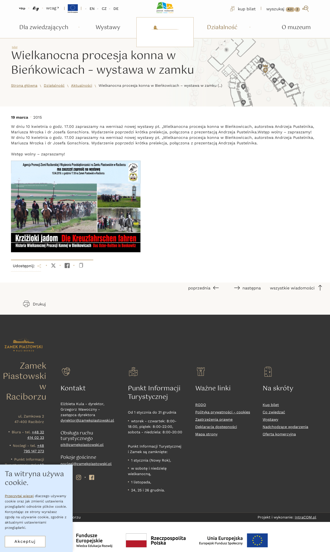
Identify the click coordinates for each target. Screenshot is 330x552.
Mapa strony (206, 434)
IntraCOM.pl (305, 517)
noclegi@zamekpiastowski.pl (86, 464)
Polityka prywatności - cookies (222, 412)
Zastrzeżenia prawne (214, 419)
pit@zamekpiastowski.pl (82, 445)
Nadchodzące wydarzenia (285, 427)
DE (115, 8)
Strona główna (24, 85)
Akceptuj (25, 541)
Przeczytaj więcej (19, 496)
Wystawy (270, 419)
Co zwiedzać (274, 412)
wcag (52, 8)
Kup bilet (271, 405)
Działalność (54, 85)
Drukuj (34, 304)
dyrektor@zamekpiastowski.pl (87, 420)
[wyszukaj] (288, 8)
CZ (104, 8)
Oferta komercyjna (279, 434)
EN (92, 8)
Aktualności (81, 85)
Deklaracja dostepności (216, 427)
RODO (200, 405)
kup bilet (242, 9)
